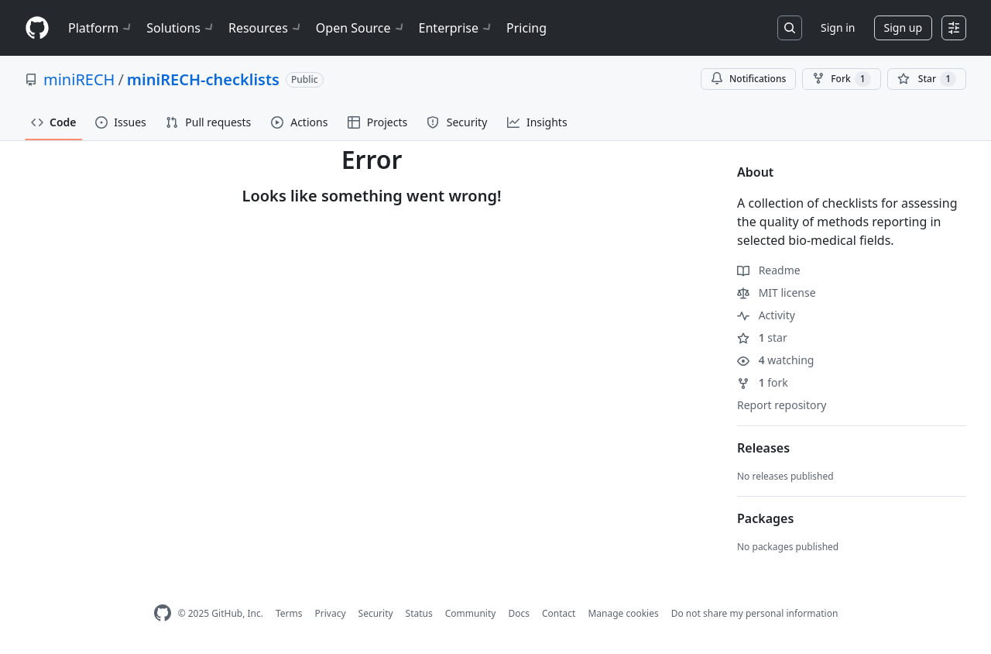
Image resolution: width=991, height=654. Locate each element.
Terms (289, 613)
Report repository (781, 405)
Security (375, 613)
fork (762, 382)
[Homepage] (37, 28)
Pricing (526, 27)
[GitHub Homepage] (162, 613)
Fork (841, 79)
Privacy (330, 613)
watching (775, 360)
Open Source (361, 27)
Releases (763, 447)
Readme (769, 270)
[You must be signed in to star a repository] (926, 79)
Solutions (181, 27)
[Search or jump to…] (789, 28)
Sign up (903, 27)
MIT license (776, 292)
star (762, 337)
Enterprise (456, 27)
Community (470, 613)
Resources (265, 27)
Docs (519, 613)
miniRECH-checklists (203, 79)
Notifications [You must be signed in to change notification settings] (748, 78)
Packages (765, 518)
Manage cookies (623, 613)
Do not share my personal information (754, 613)
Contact (558, 613)
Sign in (838, 27)
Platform (101, 27)
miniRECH (79, 79)
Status (419, 613)
